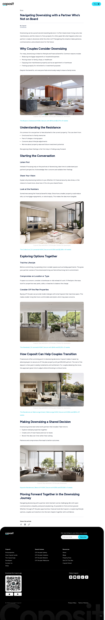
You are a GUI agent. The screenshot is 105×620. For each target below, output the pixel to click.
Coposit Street (67, 563)
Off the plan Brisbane (41, 558)
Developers (8, 560)
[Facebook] (86, 577)
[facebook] (21, 525)
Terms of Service (83, 603)
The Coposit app (10, 558)
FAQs (7, 566)
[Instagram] (78, 577)
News (64, 552)
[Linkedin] (70, 577)
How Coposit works (11, 555)
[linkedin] (25, 525)
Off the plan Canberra (41, 555)
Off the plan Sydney (41, 552)
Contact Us (8, 563)
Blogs (21, 10)
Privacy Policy (72, 603)
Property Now (67, 558)
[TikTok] (82, 577)
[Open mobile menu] (96, 4)
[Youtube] (74, 577)
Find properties (9, 552)
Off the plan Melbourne (42, 560)
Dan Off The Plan (68, 560)
